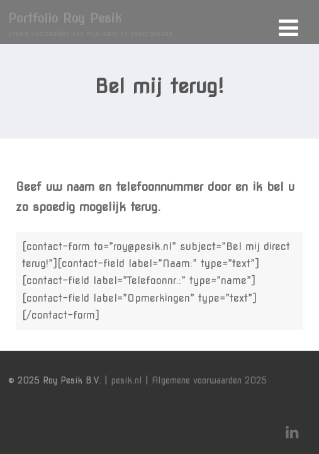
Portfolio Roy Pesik (64, 18)
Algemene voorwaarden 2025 (209, 380)
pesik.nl (126, 380)
